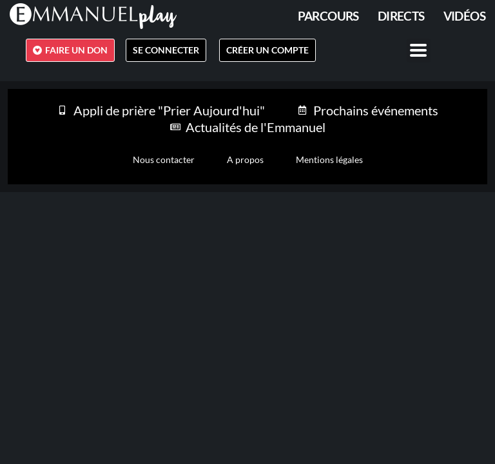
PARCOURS (328, 15)
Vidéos (464, 15)
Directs (401, 15)
